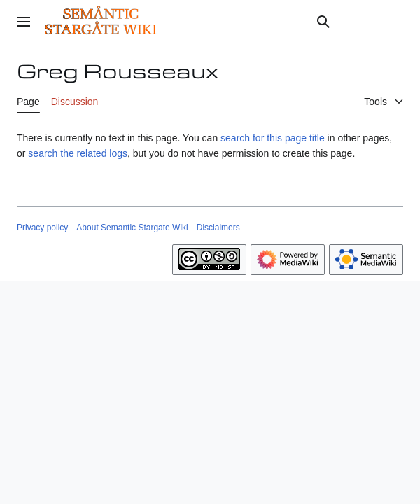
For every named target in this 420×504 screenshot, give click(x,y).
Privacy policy (42, 227)
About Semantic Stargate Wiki (132, 227)
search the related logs (77, 153)
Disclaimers (218, 227)
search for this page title (272, 138)
